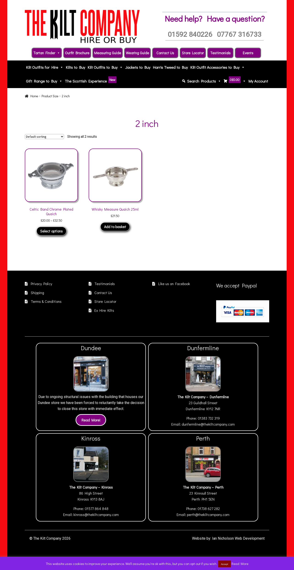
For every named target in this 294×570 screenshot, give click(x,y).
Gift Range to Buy (44, 81)
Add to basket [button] (115, 226)
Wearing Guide (137, 52)
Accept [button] (224, 564)
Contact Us (165, 52)
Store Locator (193, 52)
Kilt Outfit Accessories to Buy (217, 67)
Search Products (204, 81)
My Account (258, 81)
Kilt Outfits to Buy (105, 67)
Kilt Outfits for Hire (44, 67)
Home (34, 96)
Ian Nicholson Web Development (238, 538)
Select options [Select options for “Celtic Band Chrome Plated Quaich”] (51, 231)
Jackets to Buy (137, 67)
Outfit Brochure (77, 52)
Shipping (37, 292)
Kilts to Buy (75, 67)
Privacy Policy (41, 283)
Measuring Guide (107, 52)
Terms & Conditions (46, 301)
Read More (240, 563)
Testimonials (220, 52)
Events (248, 52)
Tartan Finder (46, 52)
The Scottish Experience (90, 80)
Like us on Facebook (174, 283)
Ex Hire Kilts (104, 310)
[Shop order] (44, 136)
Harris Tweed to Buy (170, 67)
